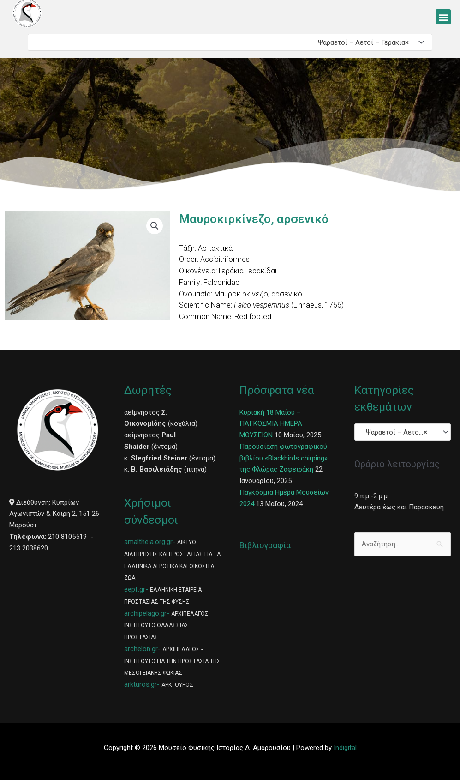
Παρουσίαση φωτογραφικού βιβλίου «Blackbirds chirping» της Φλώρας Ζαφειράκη (284, 458)
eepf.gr (134, 589)
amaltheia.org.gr (148, 542)
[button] (443, 16)
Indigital (345, 748)
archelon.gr (141, 649)
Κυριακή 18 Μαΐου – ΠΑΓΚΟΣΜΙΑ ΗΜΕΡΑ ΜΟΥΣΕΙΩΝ (270, 424)
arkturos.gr (140, 684)
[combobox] (230, 42)
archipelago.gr (145, 613)
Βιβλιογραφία (265, 545)
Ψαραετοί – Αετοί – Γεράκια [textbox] (360, 42)
